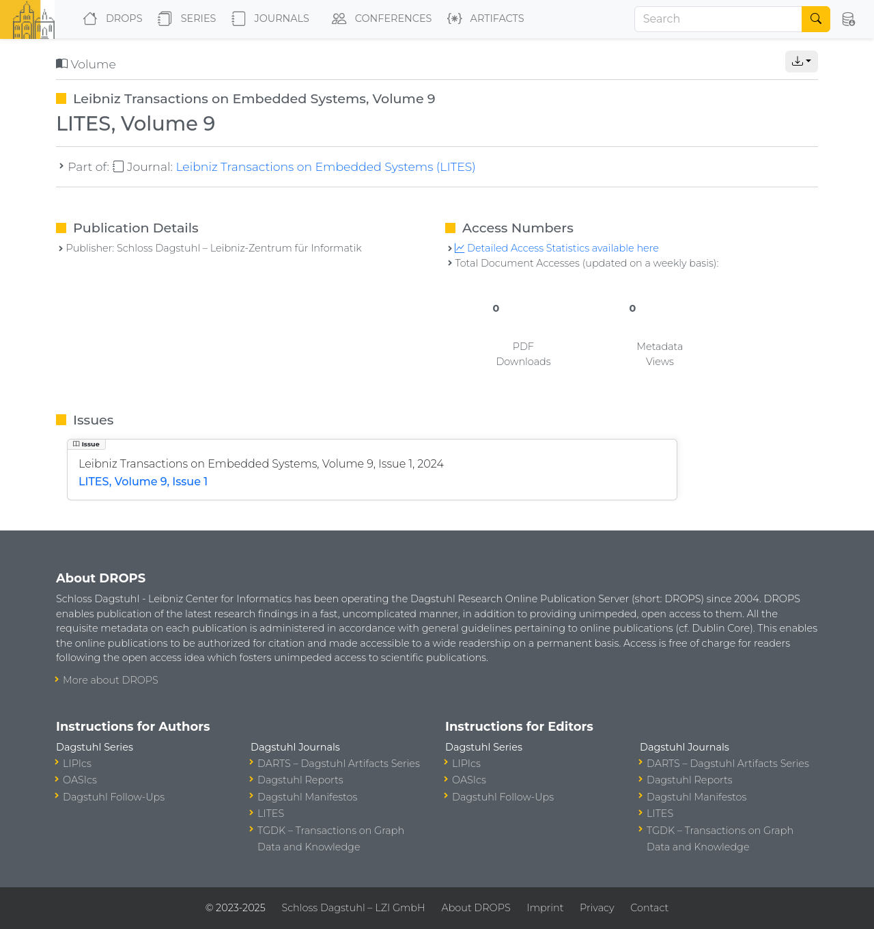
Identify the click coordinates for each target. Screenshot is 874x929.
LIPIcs (77, 763)
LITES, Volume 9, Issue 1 (143, 481)
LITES (270, 813)
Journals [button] (267, 19)
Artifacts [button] (483, 19)
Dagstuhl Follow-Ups (114, 797)
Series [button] (184, 19)
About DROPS (475, 908)
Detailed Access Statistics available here (556, 248)
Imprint (544, 908)
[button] (848, 19)
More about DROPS (110, 680)
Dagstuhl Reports (300, 780)
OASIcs (80, 780)
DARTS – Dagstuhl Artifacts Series (338, 763)
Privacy (597, 908)
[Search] (718, 19)
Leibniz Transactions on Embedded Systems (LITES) (325, 166)
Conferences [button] (379, 19)
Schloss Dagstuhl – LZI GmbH (353, 908)
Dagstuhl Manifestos (307, 797)
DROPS (109, 19)
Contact (649, 908)
